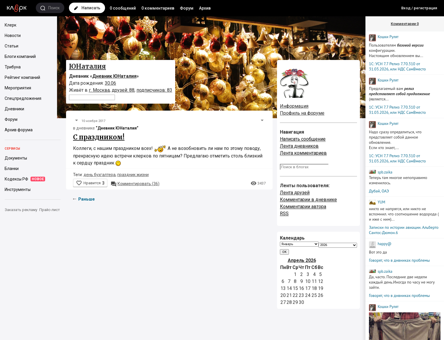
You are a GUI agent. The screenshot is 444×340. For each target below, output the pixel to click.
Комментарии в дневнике (308, 199)
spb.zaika (385, 172)
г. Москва (99, 90)
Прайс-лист (49, 210)
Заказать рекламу (21, 210)
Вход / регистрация (419, 8)
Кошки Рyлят (388, 36)
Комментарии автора (303, 206)
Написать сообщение (303, 139)
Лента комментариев (303, 153)
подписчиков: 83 (154, 90)
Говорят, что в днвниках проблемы (399, 260)
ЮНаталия (87, 66)
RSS (284, 213)
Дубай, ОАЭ (379, 191)
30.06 (110, 83)
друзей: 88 (123, 90)
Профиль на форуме (302, 113)
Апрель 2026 (302, 260)
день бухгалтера (100, 174)
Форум (186, 8)
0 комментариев (157, 8)
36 (135, 183)
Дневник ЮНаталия (114, 76)
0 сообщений (123, 8)
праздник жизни (133, 174)
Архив (205, 8)
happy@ (384, 243)
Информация (294, 106)
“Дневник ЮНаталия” (117, 128)
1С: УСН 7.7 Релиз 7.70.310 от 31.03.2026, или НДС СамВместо (397, 66)
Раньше (86, 199)
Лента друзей (295, 192)
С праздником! (99, 137)
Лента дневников (299, 146)
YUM (381, 202)
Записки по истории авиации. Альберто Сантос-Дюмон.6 (403, 230)
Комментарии (405, 24)
